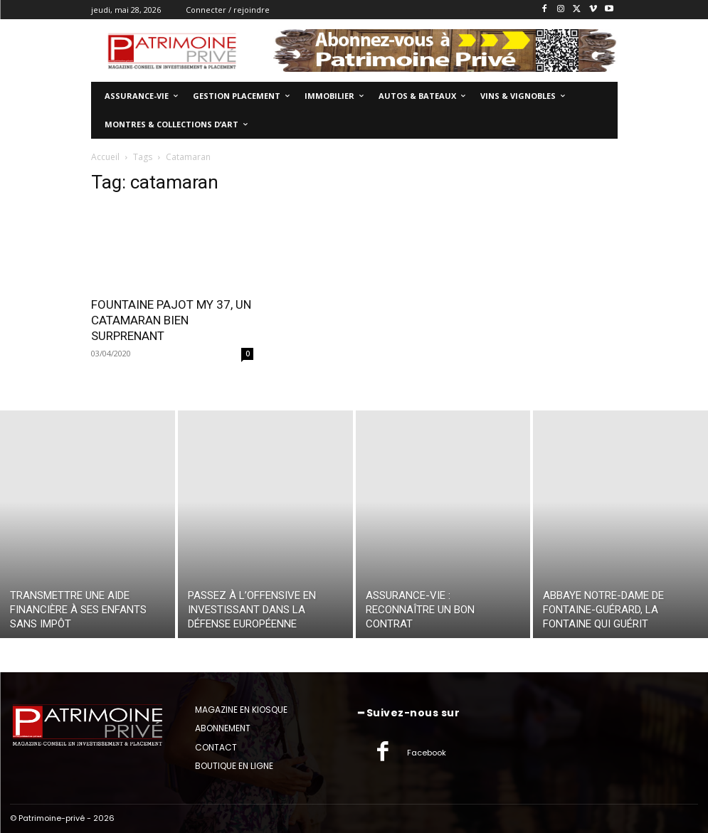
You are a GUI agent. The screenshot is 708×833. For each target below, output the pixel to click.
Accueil (105, 157)
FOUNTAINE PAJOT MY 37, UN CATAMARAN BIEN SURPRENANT (171, 320)
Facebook (426, 752)
